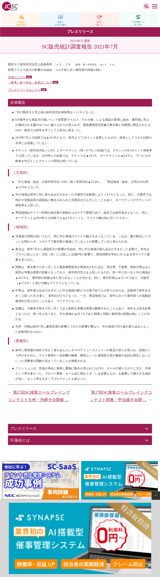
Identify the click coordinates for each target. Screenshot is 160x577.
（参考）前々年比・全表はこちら (30, 82)
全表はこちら (17, 77)
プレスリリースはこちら (24, 90)
